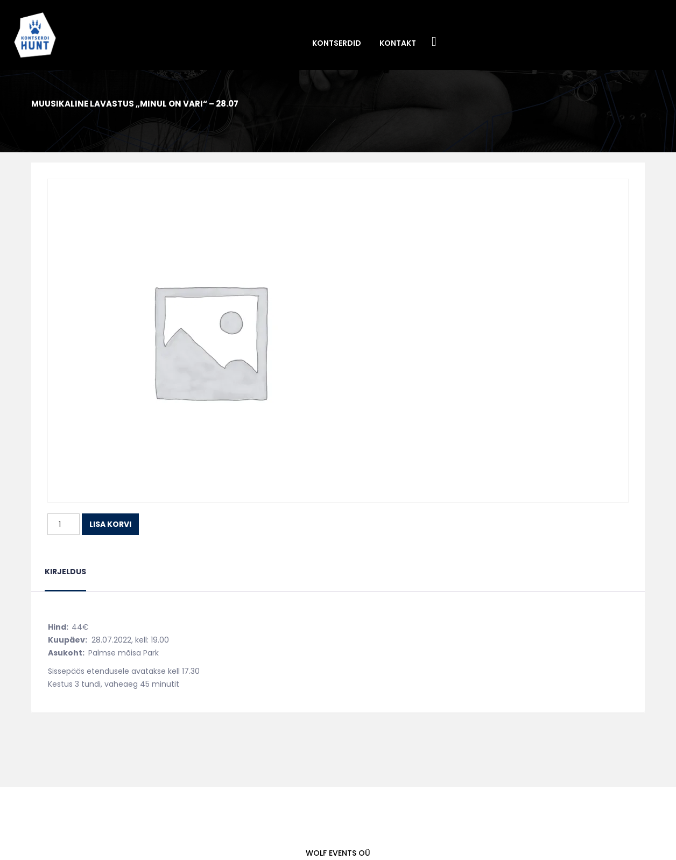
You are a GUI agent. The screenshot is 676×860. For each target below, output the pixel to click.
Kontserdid (336, 43)
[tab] (65, 578)
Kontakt (397, 43)
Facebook (434, 42)
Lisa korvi (110, 524)
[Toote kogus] (63, 524)
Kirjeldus (65, 571)
